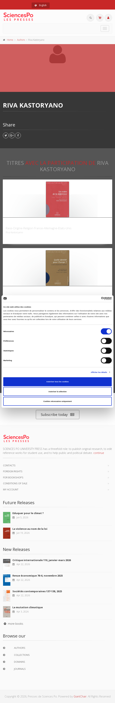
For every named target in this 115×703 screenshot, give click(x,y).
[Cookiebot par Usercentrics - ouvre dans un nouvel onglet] (95, 298)
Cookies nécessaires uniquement (57, 401)
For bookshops (13, 477)
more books (13, 623)
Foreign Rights (12, 471)
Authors (21, 39)
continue (98, 453)
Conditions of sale (15, 483)
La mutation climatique (27, 607)
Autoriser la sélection (57, 391)
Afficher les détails (99, 372)
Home (10, 39)
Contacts (9, 465)
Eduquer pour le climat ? (28, 513)
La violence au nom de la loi (29, 528)
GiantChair (80, 696)
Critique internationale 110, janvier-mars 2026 (41, 560)
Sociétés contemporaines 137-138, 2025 (37, 591)
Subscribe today (57, 414)
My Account (10, 489)
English (41, 5)
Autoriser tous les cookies (57, 382)
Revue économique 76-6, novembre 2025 (37, 575)
